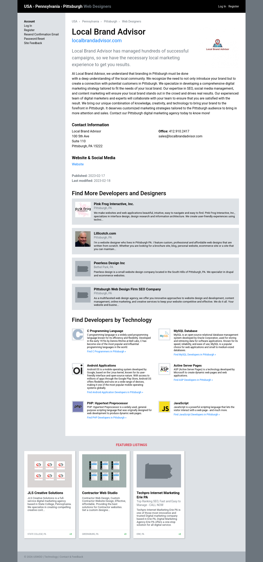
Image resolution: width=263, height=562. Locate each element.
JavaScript (181, 403)
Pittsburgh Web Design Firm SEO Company (127, 289)
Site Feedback (33, 43)
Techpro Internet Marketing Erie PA (158, 495)
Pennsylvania (48, 6)
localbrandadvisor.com (97, 40)
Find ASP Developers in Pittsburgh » (193, 380)
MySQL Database (185, 331)
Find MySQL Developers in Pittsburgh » (195, 354)
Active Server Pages (188, 365)
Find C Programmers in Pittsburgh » (106, 351)
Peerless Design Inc (109, 263)
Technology (51, 556)
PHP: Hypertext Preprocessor (107, 403)
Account (29, 21)
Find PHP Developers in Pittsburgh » (106, 417)
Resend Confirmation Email (41, 34)
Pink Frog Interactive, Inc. (114, 204)
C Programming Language (105, 331)
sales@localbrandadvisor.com (180, 136)
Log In (222, 6)
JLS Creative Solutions (45, 493)
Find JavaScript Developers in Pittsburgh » (197, 414)
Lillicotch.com (105, 233)
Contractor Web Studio (100, 493)
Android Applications (101, 365)
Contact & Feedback (71, 556)
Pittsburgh (87, 6)
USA (28, 6)
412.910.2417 (179, 131)
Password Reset (34, 38)
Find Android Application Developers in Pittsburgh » (115, 392)
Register (233, 6)
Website (78, 164)
